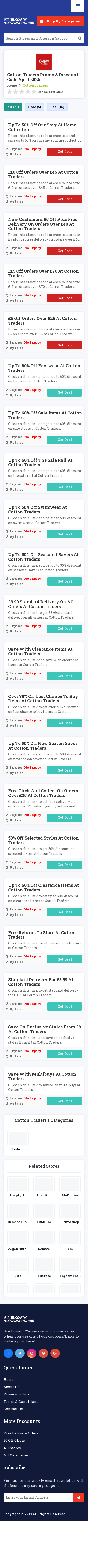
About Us (11, 1386)
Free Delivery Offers (21, 1433)
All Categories (16, 1455)
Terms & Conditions (21, 1401)
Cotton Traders (35, 85)
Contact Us (13, 1408)
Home (12, 85)
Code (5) (34, 107)
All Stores (12, 1447)
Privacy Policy (16, 1394)
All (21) (13, 107)
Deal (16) (57, 107)
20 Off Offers (14, 1440)
